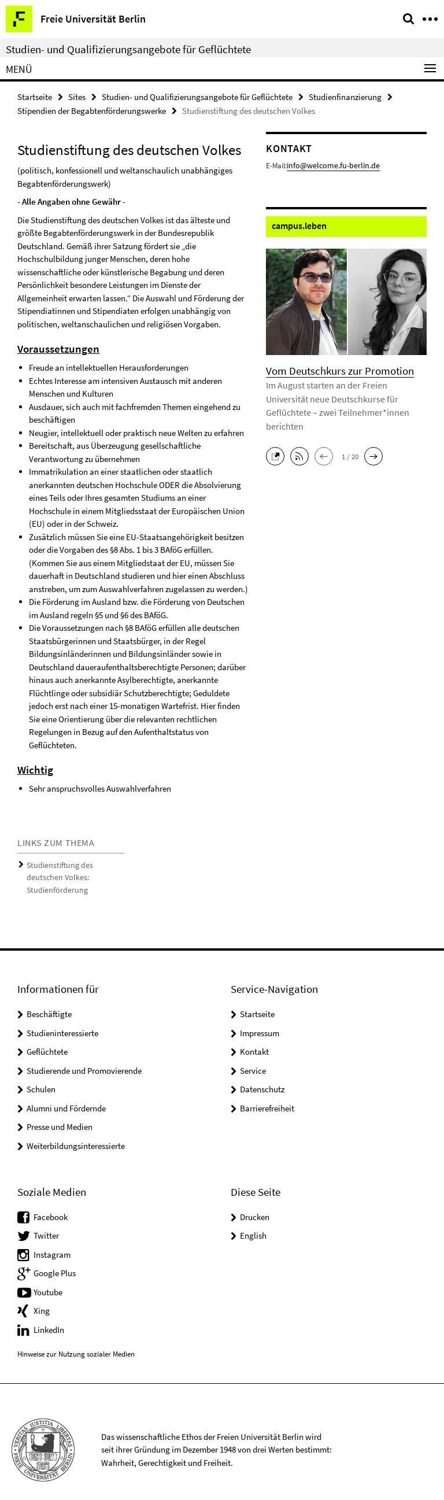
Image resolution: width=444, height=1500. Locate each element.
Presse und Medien (59, 1111)
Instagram (52, 1238)
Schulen (41, 1073)
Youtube (48, 1275)
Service (253, 1054)
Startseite (34, 96)
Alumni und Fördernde (66, 1092)
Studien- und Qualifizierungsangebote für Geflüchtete (128, 49)
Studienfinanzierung (345, 96)
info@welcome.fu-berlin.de (329, 164)
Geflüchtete (47, 1035)
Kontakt (254, 1035)
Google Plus (55, 1256)
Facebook (51, 1200)
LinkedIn (49, 1313)
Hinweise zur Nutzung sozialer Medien (76, 1338)
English (253, 1219)
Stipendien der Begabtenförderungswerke (91, 109)
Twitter (46, 1219)
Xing (42, 1294)
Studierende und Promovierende (84, 1054)
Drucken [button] (254, 1200)
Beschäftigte (49, 998)
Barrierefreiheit (267, 1092)
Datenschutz (262, 1073)
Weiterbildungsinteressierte (76, 1129)
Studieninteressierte (62, 1016)
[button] (278, 437)
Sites (77, 96)
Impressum (259, 1016)
